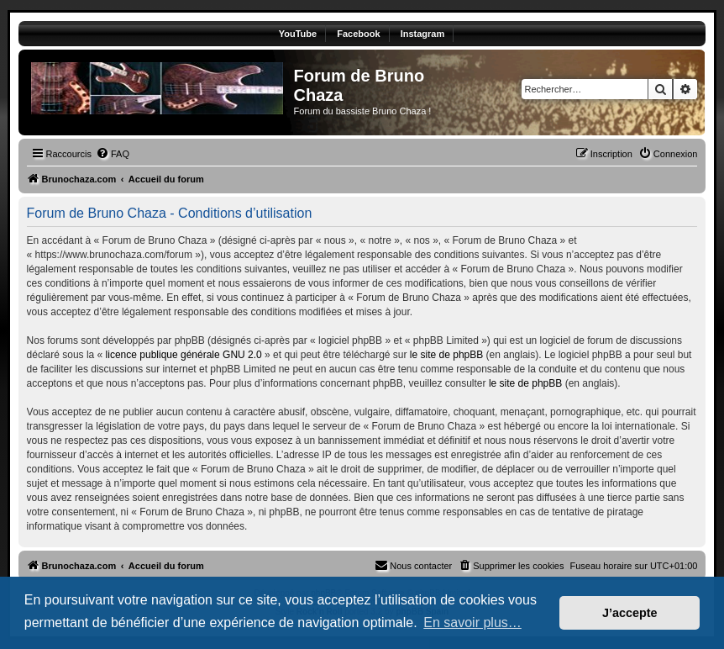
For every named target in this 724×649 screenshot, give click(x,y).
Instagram (423, 34)
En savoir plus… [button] (472, 622)
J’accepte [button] (630, 613)
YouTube (298, 34)
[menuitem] (112, 154)
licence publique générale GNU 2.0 (184, 355)
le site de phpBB (446, 355)
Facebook (358, 34)
